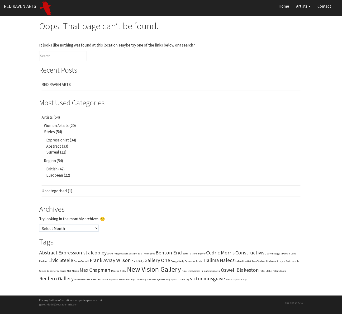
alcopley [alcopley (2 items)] (97, 252)
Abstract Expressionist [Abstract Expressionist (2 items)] (63, 252)
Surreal (52, 152)
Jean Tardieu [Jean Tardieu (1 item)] (258, 261)
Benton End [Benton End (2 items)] (169, 252)
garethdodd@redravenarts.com (58, 304)
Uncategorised (54, 190)
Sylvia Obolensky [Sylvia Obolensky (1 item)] (180, 279)
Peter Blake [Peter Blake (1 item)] (266, 270)
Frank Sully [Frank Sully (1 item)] (138, 261)
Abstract (53, 146)
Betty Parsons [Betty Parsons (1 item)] (190, 253)
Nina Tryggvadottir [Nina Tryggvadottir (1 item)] (191, 270)
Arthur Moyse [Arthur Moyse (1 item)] (114, 253)
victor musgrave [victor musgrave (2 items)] (207, 278)
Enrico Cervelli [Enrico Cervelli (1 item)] (81, 261)
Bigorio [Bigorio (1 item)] (201, 253)
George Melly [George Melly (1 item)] (177, 261)
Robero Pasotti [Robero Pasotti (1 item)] (82, 279)
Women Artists (56, 125)
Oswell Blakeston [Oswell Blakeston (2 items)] (240, 270)
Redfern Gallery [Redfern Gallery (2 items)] (56, 278)
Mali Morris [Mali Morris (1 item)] (73, 270)
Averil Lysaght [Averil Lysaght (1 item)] (129, 253)
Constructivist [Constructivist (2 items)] (250, 252)
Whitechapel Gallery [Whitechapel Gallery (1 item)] (236, 279)
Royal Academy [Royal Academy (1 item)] (138, 279)
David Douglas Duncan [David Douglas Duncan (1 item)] (278, 253)
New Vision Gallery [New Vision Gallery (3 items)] (154, 269)
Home (284, 6)
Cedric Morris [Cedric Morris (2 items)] (220, 252)
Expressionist (57, 140)
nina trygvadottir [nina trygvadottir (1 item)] (211, 270)
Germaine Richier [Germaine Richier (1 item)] (194, 261)
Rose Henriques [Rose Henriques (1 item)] (121, 279)
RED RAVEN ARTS (56, 84)
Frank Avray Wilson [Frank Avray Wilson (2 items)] (110, 260)
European (54, 175)
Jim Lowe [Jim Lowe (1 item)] (271, 261)
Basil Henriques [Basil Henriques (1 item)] (146, 253)
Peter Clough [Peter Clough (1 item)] (279, 270)
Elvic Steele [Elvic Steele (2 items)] (60, 260)
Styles (49, 131)
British (51, 169)
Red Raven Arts (20, 6)
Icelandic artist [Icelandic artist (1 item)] (243, 261)
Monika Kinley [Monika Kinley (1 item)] (118, 270)
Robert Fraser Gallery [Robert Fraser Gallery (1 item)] (101, 279)
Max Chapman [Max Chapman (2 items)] (95, 270)
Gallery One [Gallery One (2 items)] (157, 260)
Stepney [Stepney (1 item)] (151, 279)
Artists (303, 6)
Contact (324, 6)
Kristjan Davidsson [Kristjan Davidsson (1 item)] (286, 261)
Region (50, 160)
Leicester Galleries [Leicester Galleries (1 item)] (56, 270)
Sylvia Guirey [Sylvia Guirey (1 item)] (163, 279)
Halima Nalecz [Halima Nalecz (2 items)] (219, 260)
